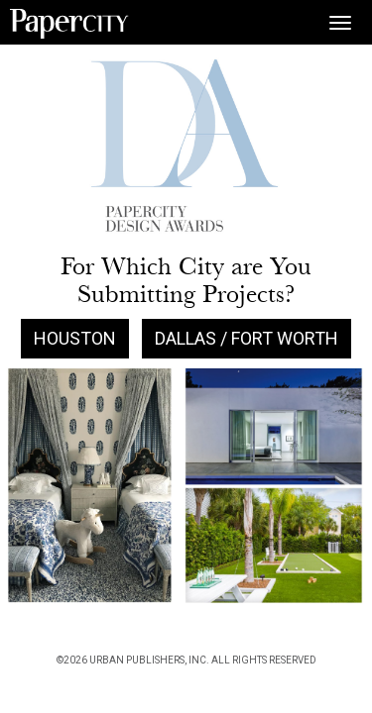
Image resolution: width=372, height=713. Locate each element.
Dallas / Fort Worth (246, 338)
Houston (75, 338)
